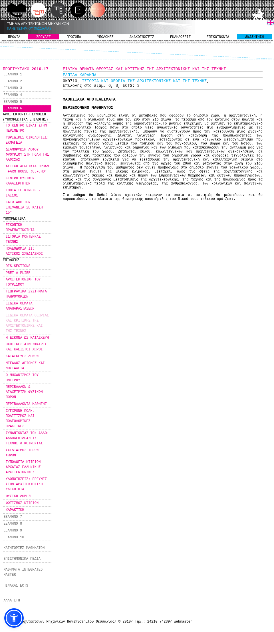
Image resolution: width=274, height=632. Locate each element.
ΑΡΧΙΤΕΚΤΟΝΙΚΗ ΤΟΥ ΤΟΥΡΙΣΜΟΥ (23, 282)
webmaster (183, 622)
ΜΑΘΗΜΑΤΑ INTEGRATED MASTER (23, 572)
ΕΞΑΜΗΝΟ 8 (12, 524)
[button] (14, 618)
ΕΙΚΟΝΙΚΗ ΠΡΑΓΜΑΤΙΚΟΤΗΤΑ (20, 227)
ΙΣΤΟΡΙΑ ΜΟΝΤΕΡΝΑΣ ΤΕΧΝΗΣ (23, 239)
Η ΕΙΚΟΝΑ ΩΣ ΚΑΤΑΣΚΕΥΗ (27, 338)
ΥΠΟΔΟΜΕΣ (105, 37)
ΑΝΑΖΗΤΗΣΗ (254, 37)
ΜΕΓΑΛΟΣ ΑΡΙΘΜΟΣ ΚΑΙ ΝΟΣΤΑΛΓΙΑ (25, 365)
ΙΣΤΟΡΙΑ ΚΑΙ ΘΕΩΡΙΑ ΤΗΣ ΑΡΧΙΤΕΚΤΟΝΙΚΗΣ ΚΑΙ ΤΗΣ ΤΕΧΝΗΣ (144, 81)
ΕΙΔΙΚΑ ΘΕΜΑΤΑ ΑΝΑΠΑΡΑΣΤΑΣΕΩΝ (20, 306)
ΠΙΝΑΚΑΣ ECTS (15, 586)
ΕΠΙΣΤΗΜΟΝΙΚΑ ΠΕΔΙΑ (22, 559)
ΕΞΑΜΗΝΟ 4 (12, 95)
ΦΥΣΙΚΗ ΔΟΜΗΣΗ (19, 496)
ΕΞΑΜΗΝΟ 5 (12, 102)
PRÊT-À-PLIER (18, 273)
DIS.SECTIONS (18, 266)
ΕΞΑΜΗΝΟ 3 (12, 88)
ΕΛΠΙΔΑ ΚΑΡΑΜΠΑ (79, 75)
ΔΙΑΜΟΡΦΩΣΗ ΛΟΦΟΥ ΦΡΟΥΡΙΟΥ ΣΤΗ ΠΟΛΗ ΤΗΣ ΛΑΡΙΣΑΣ (27, 155)
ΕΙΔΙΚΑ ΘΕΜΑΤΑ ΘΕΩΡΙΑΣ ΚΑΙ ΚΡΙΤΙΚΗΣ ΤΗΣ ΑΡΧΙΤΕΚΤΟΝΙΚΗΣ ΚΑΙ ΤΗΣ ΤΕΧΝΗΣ (27, 323)
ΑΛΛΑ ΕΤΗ (11, 601)
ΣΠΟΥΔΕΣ (43, 37)
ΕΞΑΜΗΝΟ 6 (12, 109)
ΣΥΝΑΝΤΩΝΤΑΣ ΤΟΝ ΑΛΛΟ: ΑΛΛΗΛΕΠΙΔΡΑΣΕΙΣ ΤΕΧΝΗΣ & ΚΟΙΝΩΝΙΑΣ (27, 438)
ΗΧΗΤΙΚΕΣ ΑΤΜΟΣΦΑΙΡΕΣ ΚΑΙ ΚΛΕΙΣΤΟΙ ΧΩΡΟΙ (26, 347)
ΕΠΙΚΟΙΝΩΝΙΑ (218, 37)
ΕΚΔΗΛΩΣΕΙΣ (180, 37)
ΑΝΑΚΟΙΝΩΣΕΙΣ (142, 37)
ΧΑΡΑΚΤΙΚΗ (15, 510)
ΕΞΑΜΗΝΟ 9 (12, 531)
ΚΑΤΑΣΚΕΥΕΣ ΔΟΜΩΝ (22, 356)
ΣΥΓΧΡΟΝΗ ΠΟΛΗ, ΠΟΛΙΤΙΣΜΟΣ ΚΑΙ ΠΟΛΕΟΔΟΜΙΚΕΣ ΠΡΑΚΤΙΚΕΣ (20, 418)
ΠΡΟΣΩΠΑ (74, 37)
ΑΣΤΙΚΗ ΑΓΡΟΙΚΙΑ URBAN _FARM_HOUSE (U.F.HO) (27, 169)
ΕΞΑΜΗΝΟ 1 (12, 75)
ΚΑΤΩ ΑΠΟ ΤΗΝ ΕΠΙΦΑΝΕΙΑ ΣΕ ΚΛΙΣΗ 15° (24, 207)
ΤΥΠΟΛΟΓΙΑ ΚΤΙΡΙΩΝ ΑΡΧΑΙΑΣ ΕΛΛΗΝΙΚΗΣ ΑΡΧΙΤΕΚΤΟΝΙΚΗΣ (23, 467)
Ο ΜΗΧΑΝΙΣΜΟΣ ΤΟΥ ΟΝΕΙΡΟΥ (22, 377)
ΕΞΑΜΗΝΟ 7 (12, 517)
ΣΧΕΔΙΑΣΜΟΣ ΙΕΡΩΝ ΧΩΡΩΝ (22, 453)
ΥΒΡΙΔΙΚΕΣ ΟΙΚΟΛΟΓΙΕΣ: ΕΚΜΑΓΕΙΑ (27, 140)
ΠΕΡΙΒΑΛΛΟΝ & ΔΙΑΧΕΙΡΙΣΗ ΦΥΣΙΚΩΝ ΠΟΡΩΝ (24, 392)
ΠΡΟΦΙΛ (14, 37)
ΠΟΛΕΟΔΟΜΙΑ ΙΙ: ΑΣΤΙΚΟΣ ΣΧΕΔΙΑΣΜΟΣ (24, 251)
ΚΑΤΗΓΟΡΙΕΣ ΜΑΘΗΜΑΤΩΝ (24, 548)
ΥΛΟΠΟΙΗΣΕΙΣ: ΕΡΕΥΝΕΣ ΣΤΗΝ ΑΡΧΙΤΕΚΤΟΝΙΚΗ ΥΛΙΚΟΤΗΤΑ (26, 484)
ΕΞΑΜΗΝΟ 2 (12, 81)
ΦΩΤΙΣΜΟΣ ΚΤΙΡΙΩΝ (22, 503)
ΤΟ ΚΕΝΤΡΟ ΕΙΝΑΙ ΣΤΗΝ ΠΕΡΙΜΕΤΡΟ (26, 128)
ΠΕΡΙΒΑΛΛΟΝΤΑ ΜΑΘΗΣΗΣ (26, 404)
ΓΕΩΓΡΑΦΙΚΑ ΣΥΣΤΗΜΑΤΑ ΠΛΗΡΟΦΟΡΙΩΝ (26, 294)
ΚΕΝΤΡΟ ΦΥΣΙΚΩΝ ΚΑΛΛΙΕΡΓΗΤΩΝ (20, 181)
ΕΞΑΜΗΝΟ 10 (13, 537)
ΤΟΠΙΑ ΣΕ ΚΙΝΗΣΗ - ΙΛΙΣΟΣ (23, 193)
